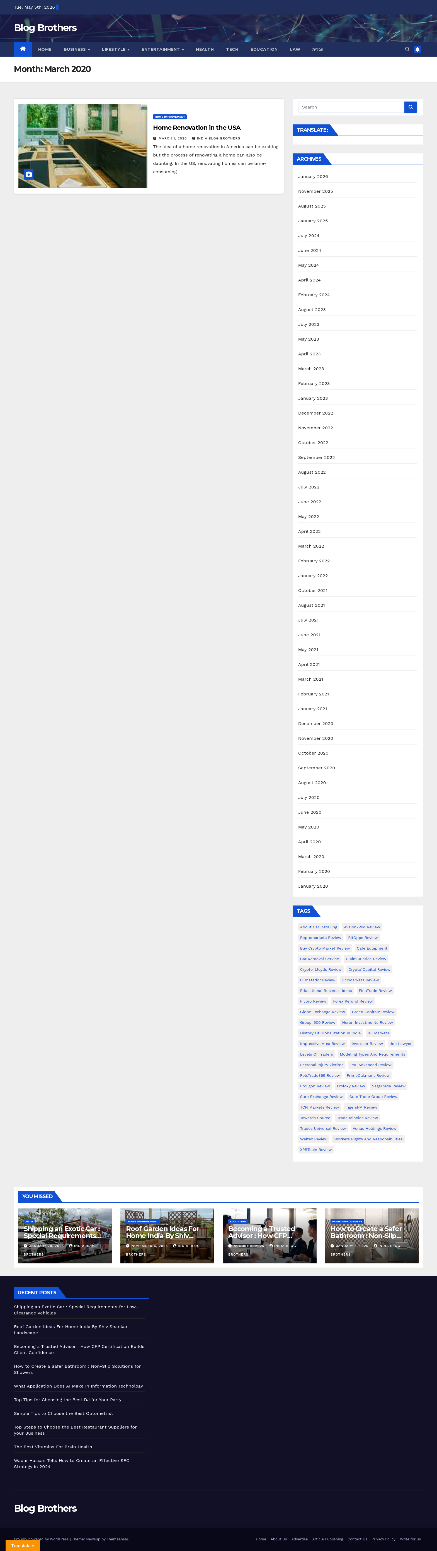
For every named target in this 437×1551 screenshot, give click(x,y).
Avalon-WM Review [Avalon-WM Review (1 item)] (362, 927)
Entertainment (161, 49)
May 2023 (308, 339)
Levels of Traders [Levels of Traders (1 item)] (316, 1054)
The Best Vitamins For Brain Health (53, 1446)
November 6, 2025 (150, 1246)
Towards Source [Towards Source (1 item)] (315, 1118)
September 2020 (316, 767)
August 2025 (312, 206)
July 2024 (308, 235)
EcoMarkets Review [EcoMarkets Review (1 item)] (360, 980)
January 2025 (313, 220)
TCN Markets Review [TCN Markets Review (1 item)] (319, 1107)
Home (45, 49)
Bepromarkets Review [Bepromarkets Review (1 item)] (320, 937)
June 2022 (309, 501)
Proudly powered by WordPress (42, 1539)
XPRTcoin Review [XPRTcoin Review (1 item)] (316, 1149)
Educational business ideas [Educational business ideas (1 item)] (326, 990)
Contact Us (357, 1539)
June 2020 (310, 812)
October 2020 (313, 753)
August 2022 (312, 472)
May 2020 (308, 827)
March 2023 (311, 368)
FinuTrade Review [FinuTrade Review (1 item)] (375, 990)
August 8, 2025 (250, 1246)
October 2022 (313, 442)
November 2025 (315, 191)
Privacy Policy (383, 1539)
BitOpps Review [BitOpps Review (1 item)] (363, 937)
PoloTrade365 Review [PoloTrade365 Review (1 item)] (320, 1075)
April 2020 (309, 841)
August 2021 (311, 605)
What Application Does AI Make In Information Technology (78, 1386)
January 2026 (313, 176)
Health (205, 49)
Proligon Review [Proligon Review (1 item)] (315, 1086)
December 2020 (315, 723)
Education (264, 49)
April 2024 (309, 280)
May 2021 (308, 649)
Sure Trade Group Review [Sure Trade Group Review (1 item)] (373, 1096)
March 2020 (311, 856)
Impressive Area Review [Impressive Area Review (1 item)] (322, 1043)
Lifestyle (114, 49)
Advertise (300, 1539)
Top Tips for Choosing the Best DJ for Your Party (68, 1399)
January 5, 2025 (353, 1246)
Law (295, 49)
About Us (279, 1539)
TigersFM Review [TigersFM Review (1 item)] (361, 1107)
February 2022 (314, 560)
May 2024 (308, 265)
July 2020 (309, 797)
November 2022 (315, 427)
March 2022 (311, 546)
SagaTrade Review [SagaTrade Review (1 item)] (389, 1086)
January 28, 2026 (47, 1246)
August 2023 (312, 309)
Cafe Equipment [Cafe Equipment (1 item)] (372, 948)
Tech (232, 49)
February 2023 (314, 383)
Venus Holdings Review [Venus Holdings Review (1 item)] (375, 1128)
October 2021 (312, 590)
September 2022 (316, 457)
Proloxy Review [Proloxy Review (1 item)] (351, 1086)
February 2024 (314, 294)
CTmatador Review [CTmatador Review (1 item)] (318, 980)
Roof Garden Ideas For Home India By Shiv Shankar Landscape (162, 1236)
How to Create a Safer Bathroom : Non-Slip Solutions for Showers (366, 1236)
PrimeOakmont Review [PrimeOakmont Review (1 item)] (368, 1075)
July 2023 (308, 324)
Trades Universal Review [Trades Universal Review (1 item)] (323, 1128)
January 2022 (313, 575)
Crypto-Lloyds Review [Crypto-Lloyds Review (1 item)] (321, 969)
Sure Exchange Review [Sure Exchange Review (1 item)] (321, 1096)
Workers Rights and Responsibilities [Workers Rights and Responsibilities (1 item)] (368, 1139)
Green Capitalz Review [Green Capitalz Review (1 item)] (373, 1012)
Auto (29, 1221)
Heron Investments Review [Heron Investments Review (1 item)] (367, 1022)
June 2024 (309, 250)
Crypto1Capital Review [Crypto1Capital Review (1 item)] (369, 969)
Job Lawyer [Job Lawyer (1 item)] (401, 1043)
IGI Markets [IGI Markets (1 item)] (378, 1033)
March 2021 (310, 679)
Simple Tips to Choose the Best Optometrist (63, 1413)
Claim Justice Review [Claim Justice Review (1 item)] (366, 959)
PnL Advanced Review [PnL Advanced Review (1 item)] (371, 1065)
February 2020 (314, 871)
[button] (407, 49)
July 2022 (308, 487)
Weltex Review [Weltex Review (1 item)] (313, 1139)
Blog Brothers (45, 27)
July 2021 (308, 620)
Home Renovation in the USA (196, 127)
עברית (318, 49)
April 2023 (309, 354)
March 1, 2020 (173, 138)
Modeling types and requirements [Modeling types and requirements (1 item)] (372, 1054)
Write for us (410, 1539)
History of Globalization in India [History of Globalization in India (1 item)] (330, 1033)
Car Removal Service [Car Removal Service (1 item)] (319, 959)
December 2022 (315, 413)
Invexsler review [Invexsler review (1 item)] (367, 1043)
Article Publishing (327, 1539)
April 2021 (309, 664)
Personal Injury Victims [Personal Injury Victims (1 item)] (322, 1065)
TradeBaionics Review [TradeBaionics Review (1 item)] (357, 1118)
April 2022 (309, 531)
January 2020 (313, 886)
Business (76, 49)
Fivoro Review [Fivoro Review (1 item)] (313, 1001)
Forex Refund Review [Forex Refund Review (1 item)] (353, 1001)
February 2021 (313, 694)
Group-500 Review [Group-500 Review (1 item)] (318, 1022)
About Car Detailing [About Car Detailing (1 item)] (318, 927)
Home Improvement (170, 116)
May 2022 (308, 516)
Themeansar (117, 1539)
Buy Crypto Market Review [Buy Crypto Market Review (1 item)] (325, 948)
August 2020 (312, 782)
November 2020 (315, 738)
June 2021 (309, 634)
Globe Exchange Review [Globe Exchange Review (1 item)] (322, 1012)
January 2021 (312, 708)
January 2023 (313, 398)
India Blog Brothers (216, 138)
